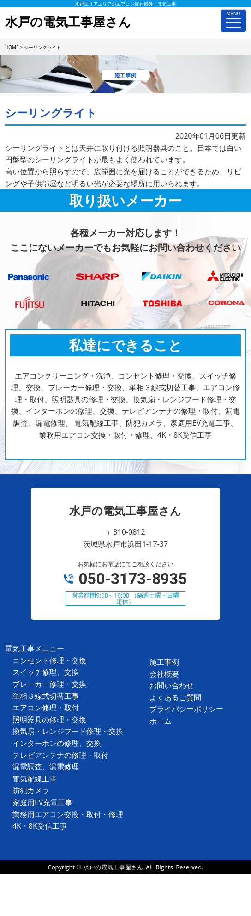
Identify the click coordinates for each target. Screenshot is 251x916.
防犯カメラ (30, 790)
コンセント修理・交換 (49, 660)
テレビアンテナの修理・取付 (60, 755)
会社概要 (164, 674)
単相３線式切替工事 (45, 696)
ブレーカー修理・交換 (49, 684)
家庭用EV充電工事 (42, 802)
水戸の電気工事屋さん (113, 867)
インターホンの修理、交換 (56, 743)
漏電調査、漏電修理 (45, 767)
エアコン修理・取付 (45, 707)
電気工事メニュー (34, 648)
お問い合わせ (171, 685)
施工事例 (164, 662)
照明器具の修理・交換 (49, 719)
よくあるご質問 (175, 697)
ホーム (160, 721)
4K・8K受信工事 (39, 826)
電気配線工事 (34, 779)
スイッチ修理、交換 (45, 672)
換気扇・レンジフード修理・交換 (67, 731)
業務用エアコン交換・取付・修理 (67, 814)
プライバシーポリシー (186, 709)
